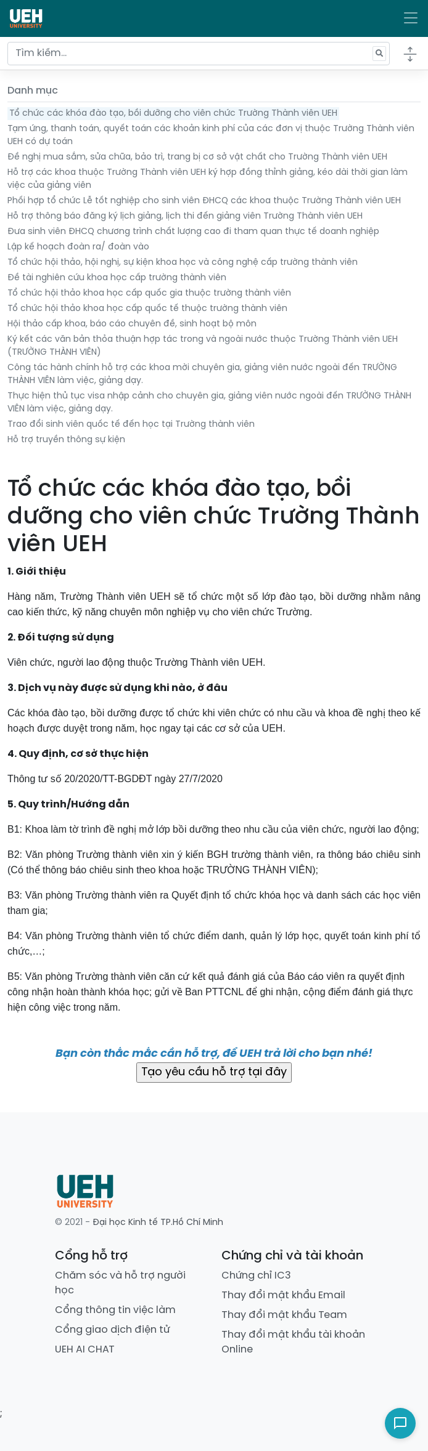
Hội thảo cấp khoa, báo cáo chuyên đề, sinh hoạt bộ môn (132, 324)
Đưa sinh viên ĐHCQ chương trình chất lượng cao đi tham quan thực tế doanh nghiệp (193, 231)
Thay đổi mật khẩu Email (283, 1295)
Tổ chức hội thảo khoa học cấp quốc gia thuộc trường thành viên (149, 293)
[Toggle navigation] (411, 18)
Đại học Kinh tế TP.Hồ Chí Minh (158, 1222)
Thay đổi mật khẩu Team (284, 1315)
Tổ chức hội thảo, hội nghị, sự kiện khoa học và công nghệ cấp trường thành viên (182, 262)
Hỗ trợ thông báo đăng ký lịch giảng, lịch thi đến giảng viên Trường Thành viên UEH (185, 216)
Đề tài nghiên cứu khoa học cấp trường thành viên (116, 278)
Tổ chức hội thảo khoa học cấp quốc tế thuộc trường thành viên (147, 308)
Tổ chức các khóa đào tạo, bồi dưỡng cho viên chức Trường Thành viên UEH (173, 113)
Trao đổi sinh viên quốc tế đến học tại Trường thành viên (131, 424)
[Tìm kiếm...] (198, 53)
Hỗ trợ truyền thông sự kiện (66, 440)
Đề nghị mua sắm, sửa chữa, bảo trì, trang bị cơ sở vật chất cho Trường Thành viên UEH (197, 157)
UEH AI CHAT (85, 1349)
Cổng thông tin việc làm (115, 1310)
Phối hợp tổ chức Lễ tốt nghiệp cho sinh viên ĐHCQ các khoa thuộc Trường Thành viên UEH (204, 201)
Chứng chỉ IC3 (256, 1276)
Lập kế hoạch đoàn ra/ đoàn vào (78, 247)
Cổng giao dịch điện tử (112, 1330)
